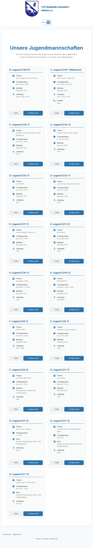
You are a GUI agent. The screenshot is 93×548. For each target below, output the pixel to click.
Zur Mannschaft (33, 119)
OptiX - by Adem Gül (50, 538)
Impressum (7, 534)
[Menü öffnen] (46, 22)
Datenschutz (17, 534)
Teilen (16, 119)
